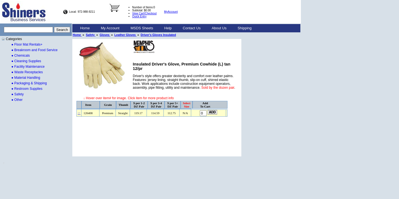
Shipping (244, 28)
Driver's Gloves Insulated (158, 34)
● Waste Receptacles (27, 72)
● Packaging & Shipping (29, 83)
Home (85, 28)
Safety (91, 34)
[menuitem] (85, 28)
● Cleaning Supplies (26, 61)
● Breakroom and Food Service (34, 50)
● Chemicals (20, 55)
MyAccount (171, 11)
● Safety (17, 94)
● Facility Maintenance (28, 67)
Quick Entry (139, 16)
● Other (17, 100)
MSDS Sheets (142, 28)
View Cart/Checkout (144, 13)
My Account (110, 28)
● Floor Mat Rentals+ (26, 44)
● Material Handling (25, 78)
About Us (219, 28)
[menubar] (166, 28)
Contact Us (192, 28)
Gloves (104, 34)
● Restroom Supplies (26, 89)
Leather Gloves (125, 34)
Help (168, 28)
